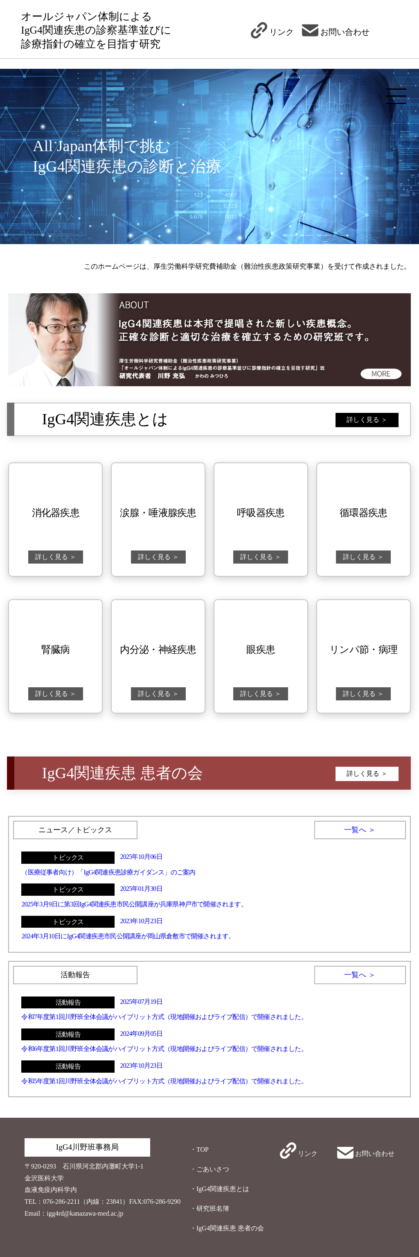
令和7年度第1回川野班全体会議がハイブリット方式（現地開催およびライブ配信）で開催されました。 (164, 1016)
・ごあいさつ (209, 1169)
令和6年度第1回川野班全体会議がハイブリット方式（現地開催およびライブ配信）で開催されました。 (164, 1048)
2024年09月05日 (141, 1033)
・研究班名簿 (209, 1208)
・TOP (199, 1149)
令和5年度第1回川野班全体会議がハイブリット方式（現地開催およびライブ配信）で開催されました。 (164, 1081)
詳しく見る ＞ (367, 419)
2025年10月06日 (141, 856)
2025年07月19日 (141, 1001)
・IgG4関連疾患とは (219, 1188)
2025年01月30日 (141, 888)
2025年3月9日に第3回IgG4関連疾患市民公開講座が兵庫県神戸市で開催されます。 (134, 904)
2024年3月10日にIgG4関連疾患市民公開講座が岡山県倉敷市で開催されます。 (127, 936)
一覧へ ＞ (360, 830)
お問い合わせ (335, 31)
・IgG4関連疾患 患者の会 (227, 1228)
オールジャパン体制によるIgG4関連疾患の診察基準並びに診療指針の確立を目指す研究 (96, 30)
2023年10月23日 (141, 920)
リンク (272, 31)
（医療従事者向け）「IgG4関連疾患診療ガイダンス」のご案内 (108, 872)
